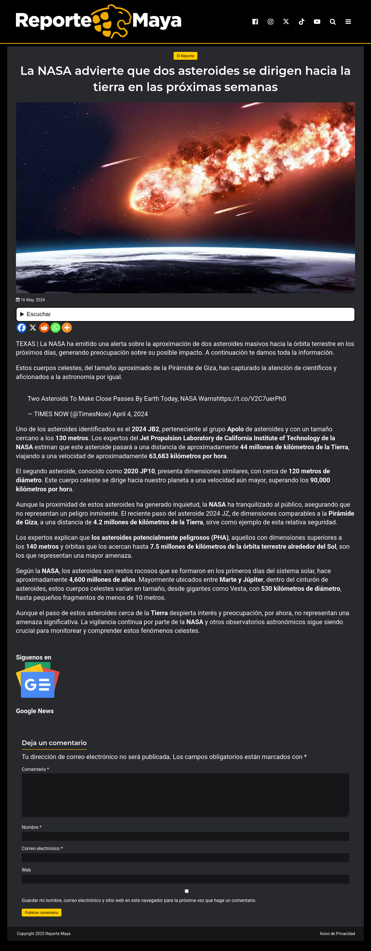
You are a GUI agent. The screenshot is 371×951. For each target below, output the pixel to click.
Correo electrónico (42, 851)
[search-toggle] (333, 21)
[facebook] (255, 21)
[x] (286, 21)
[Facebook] (22, 328)
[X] (33, 328)
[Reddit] (44, 328)
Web (26, 873)
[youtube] (317, 21)
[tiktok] (302, 21)
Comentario (35, 769)
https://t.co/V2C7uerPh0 (251, 398)
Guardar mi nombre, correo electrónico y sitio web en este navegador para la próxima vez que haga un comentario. (139, 903)
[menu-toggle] (348, 21)
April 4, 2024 (130, 414)
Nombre (31, 830)
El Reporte (185, 56)
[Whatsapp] (55, 328)
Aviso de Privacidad (337, 936)
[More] (67, 328)
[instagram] (271, 21)
